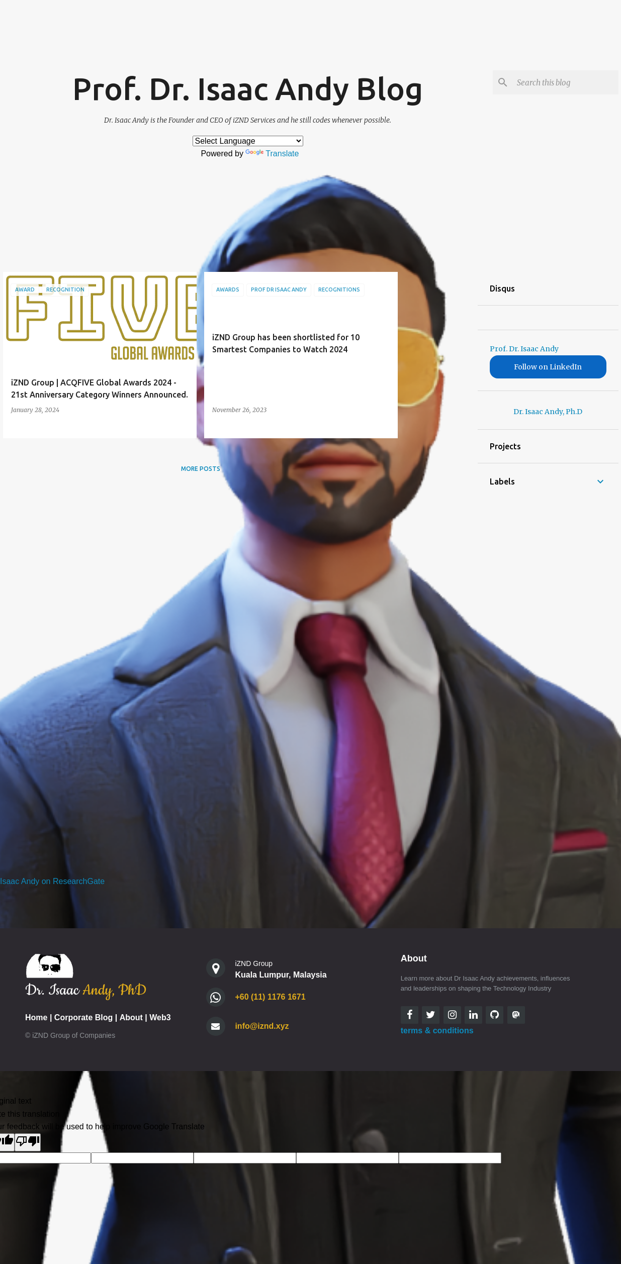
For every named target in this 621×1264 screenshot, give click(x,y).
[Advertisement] (438, 422)
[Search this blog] (565, 82)
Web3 (159, 1017)
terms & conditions (437, 1030)
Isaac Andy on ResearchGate (52, 881)
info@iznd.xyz (262, 1026)
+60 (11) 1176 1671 (270, 997)
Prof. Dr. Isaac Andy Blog (247, 88)
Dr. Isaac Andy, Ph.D (547, 411)
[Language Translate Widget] (248, 141)
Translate (272, 153)
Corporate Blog (83, 1017)
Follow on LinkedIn (548, 366)
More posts (200, 468)
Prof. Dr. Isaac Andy (524, 348)
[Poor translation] (28, 1142)
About (131, 1017)
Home (36, 1017)
